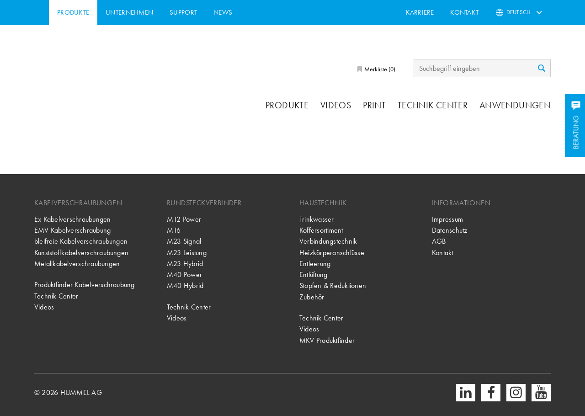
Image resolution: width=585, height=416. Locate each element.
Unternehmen (170, 12)
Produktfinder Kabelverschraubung (84, 284)
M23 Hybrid (185, 263)
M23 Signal (184, 241)
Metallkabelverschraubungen (77, 263)
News (263, 12)
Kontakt (464, 12)
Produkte (114, 12)
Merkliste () (379, 69)
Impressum (447, 219)
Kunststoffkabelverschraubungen (81, 252)
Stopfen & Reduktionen (332, 285)
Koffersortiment (321, 230)
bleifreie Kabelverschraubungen (81, 241)
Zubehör (311, 297)
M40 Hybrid (185, 285)
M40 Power (184, 274)
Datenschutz (450, 230)
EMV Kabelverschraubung (72, 230)
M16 (174, 230)
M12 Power (184, 219)
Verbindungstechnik (328, 241)
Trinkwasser (316, 219)
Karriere (420, 12)
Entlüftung (313, 274)
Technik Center (433, 105)
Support (224, 12)
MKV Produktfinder (327, 340)
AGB (439, 241)
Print (374, 105)
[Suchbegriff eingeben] (482, 68)
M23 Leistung (187, 252)
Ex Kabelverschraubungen (72, 219)
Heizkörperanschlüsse (331, 252)
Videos (335, 105)
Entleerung (314, 263)
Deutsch (518, 12)
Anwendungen (515, 105)
